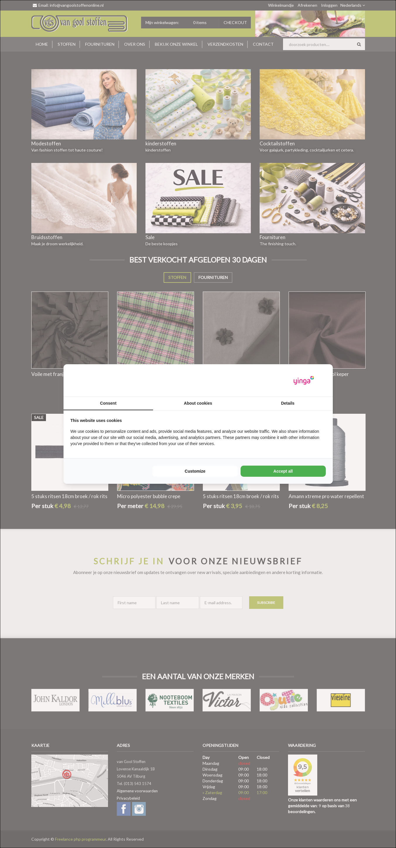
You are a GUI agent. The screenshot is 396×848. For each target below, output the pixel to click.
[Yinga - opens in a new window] (304, 380)
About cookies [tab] (198, 403)
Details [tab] (287, 403)
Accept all (283, 471)
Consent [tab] (108, 403)
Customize (195, 471)
